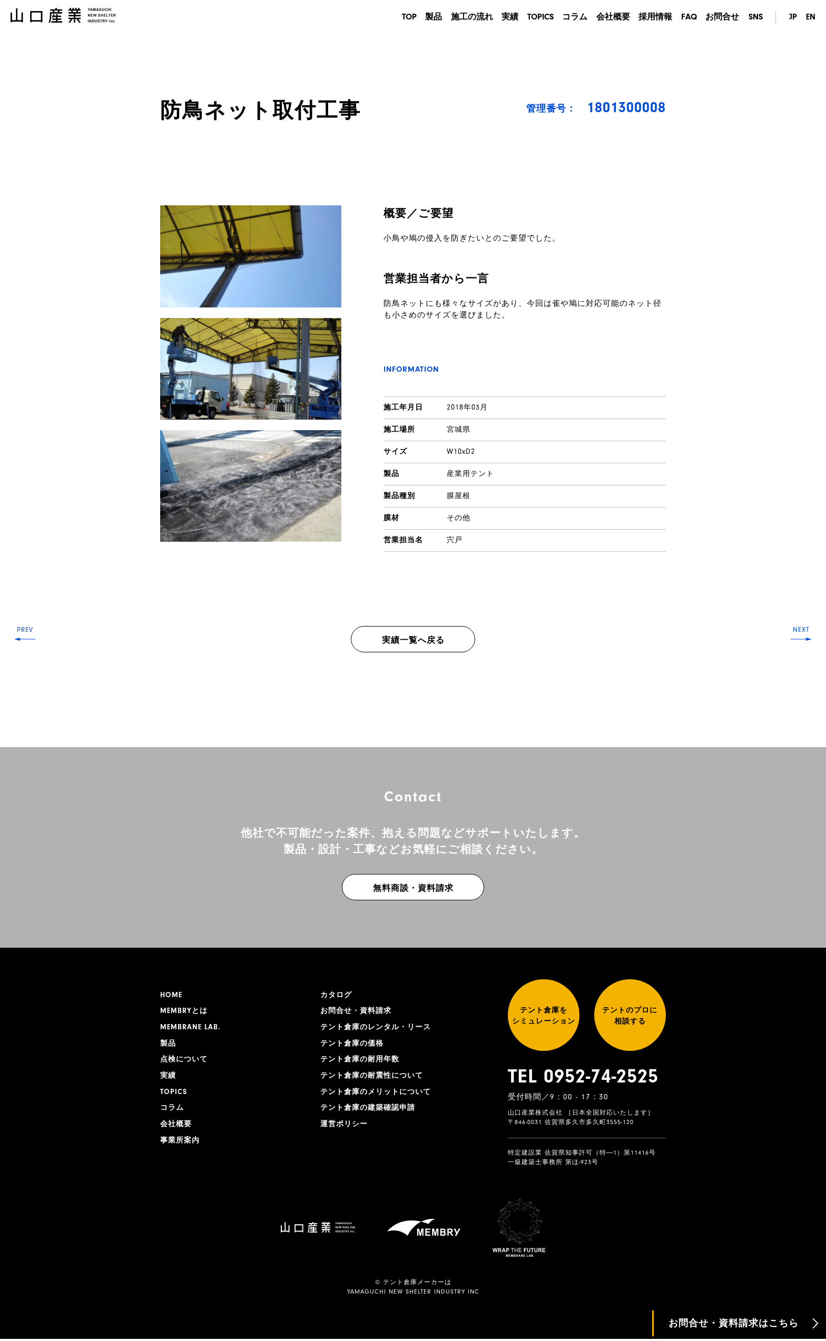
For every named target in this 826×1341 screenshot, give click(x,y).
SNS (756, 17)
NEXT (799, 670)
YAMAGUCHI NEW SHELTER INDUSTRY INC (413, 1293)
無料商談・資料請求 (413, 888)
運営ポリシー (344, 1125)
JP (792, 17)
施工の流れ (467, 17)
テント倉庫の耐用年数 (359, 1060)
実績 (505, 17)
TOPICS (537, 17)
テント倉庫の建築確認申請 (367, 1109)
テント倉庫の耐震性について (371, 1076)
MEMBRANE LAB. (190, 1028)
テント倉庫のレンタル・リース (375, 1028)
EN (810, 17)
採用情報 (654, 17)
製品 (427, 17)
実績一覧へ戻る (413, 640)
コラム (572, 17)
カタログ (336, 995)
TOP (402, 17)
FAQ (688, 17)
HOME (171, 995)
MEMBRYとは (184, 1011)
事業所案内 (180, 1142)
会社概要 (611, 17)
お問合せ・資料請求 (355, 1011)
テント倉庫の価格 (352, 1044)
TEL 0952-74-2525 (583, 1078)
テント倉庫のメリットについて (375, 1093)
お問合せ (722, 17)
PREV (26, 670)
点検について (184, 1060)
